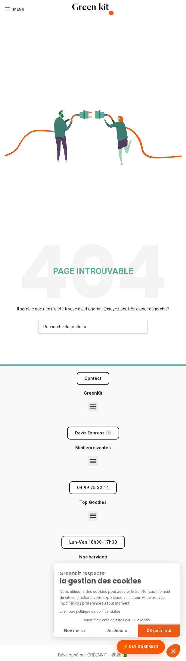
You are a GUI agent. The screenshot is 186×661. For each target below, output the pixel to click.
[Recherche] (93, 327)
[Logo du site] (93, 8)
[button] (93, 407)
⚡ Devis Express (140, 646)
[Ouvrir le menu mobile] (14, 9)
